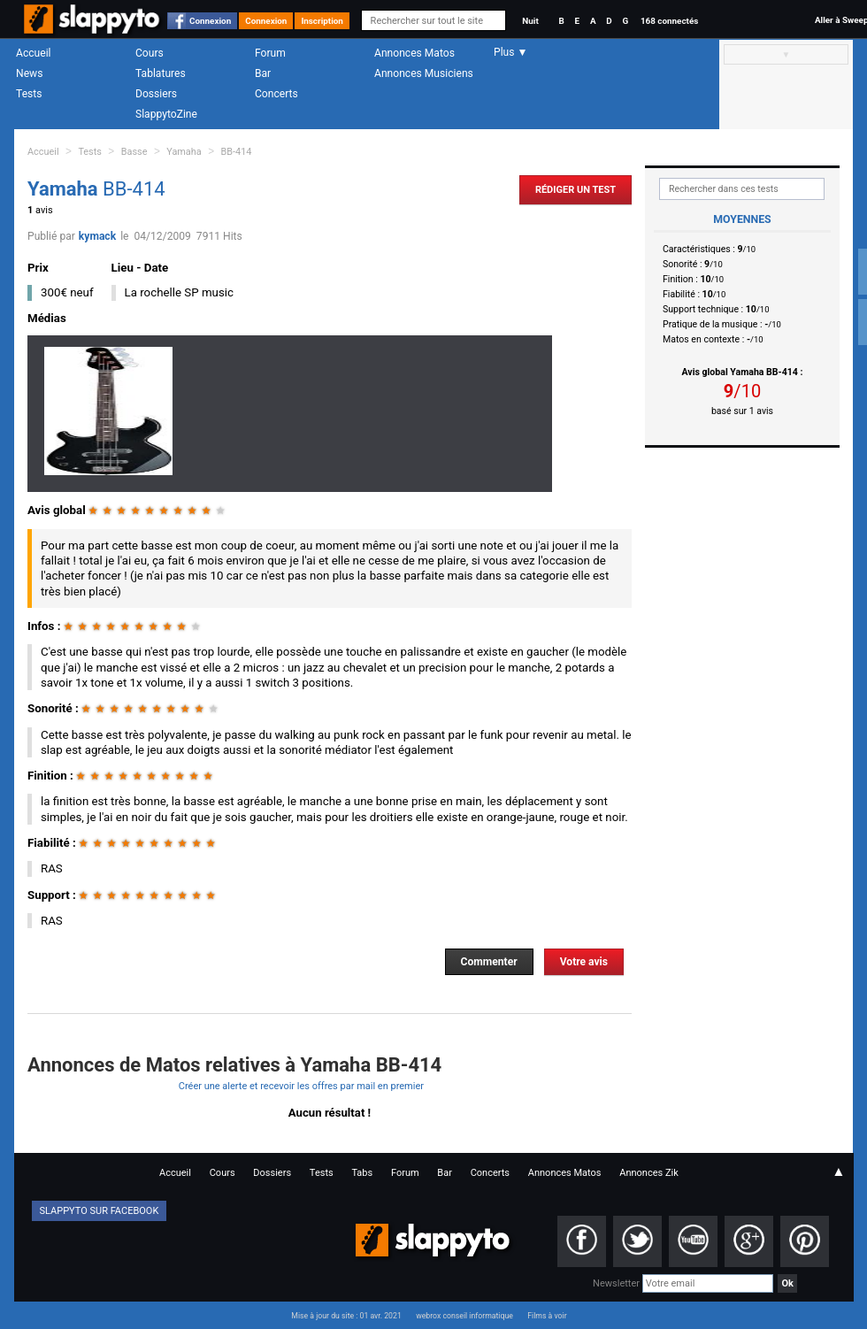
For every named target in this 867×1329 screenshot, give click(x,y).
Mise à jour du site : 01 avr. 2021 (346, 1315)
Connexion (210, 21)
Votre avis (584, 962)
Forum (270, 53)
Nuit (530, 21)
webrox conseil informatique (464, 1315)
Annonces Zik (649, 1173)
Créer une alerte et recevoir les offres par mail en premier (301, 1086)
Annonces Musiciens (423, 73)
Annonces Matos (414, 53)
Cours (149, 53)
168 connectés (669, 21)
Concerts (276, 94)
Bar (263, 73)
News (29, 73)
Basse (134, 151)
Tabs (361, 1173)
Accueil (33, 53)
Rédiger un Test (575, 190)
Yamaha (183, 151)
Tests (29, 94)
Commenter (489, 962)
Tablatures (160, 73)
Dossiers (156, 94)
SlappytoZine (166, 114)
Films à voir (546, 1315)
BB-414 (236, 151)
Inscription (322, 21)
